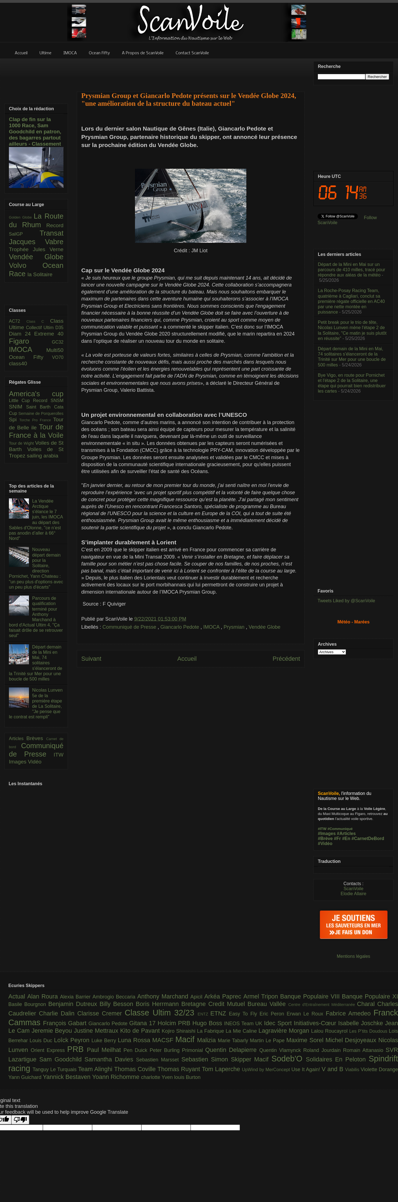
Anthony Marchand (163, 996)
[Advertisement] (191, 71)
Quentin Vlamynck (281, 1050)
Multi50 (54, 350)
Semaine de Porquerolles (40, 413)
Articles (17, 738)
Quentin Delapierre (232, 1049)
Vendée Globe (264, 627)
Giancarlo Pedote (180, 627)
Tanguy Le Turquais (55, 1069)
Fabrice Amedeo (350, 1013)
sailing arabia (42, 456)
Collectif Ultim (40, 327)
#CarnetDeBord (368, 838)
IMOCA (212, 627)
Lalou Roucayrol (330, 1031)
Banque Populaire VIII (311, 996)
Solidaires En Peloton (337, 1059)
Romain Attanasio (364, 1050)
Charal (367, 1003)
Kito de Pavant (141, 1030)
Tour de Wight (22, 443)
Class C (38, 321)
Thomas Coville (136, 1069)
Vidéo (34, 762)
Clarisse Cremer (101, 1013)
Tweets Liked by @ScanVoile (346, 600)
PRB (77, 1049)
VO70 (57, 357)
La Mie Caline (242, 1031)
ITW (58, 755)
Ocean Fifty (30, 357)
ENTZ (204, 1014)
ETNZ (219, 1013)
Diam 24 (21, 334)
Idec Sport (279, 1023)
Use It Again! (306, 1069)
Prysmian (234, 627)
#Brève (325, 838)
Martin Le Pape (268, 1040)
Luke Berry (105, 1040)
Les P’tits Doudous (369, 1031)
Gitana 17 (143, 1023)
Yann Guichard (25, 1077)
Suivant (91, 658)
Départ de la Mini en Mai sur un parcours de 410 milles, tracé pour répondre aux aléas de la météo (351, 269)
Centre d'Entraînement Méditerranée (322, 1004)
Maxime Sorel (306, 1040)
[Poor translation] (20, 1119)
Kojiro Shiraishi (179, 1031)
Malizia (207, 1040)
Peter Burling (166, 1050)
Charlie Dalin (58, 1013)
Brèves (36, 738)
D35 (59, 327)
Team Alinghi (96, 1069)
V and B (333, 1069)
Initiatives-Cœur (316, 1023)
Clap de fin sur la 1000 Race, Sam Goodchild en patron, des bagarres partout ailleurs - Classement (35, 131)
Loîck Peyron (73, 1040)
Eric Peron (273, 1014)
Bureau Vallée (267, 1003)
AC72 (17, 321)
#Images (327, 833)
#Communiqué (340, 829)
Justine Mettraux (97, 1030)
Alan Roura (43, 996)
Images (18, 762)
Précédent (286, 658)
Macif (186, 1039)
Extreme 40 (48, 334)
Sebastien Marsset (158, 1060)
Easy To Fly (244, 1014)
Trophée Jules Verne (36, 249)
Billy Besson (118, 1003)
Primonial (193, 1050)
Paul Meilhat (105, 1049)
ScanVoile (353, 888)
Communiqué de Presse (130, 627)
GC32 (57, 342)
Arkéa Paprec (224, 996)
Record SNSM (48, 400)
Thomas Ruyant (180, 1069)
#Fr (337, 838)
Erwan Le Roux (306, 1014)
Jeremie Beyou (52, 1030)
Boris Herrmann (158, 1003)
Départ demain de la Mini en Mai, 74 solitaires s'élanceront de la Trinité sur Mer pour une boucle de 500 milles (35, 663)
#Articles (346, 833)
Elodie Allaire (354, 893)
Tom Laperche (222, 1069)
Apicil (197, 997)
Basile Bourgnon (28, 1004)
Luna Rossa (135, 1040)
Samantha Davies (110, 1059)
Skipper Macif (251, 1059)
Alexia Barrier (76, 997)
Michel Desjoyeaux (351, 1040)
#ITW (322, 829)
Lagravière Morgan (285, 1030)
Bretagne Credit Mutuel (214, 1003)
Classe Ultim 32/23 (161, 1012)
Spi (14, 419)
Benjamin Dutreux (74, 1003)
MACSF (163, 1040)
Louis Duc (42, 1040)
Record (54, 225)
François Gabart (65, 1023)
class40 (18, 363)
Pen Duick (137, 1050)
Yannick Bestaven (67, 1076)
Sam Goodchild (61, 1059)
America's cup (36, 394)
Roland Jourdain (323, 1050)
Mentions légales (353, 956)
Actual (17, 996)
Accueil (187, 658)
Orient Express (49, 1050)
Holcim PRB (175, 1023)
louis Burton (187, 1077)
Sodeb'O (288, 1058)
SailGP (24, 234)
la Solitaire (40, 274)
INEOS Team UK (244, 1023)
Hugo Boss (208, 1023)
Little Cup (21, 400)
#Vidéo (325, 843)
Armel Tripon (261, 996)
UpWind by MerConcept (266, 1069)
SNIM (17, 407)
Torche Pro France (36, 420)
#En (346, 838)
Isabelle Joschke (361, 1023)
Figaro (30, 341)
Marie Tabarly (234, 1040)
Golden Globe (21, 217)
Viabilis (353, 1069)
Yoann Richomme (116, 1076)
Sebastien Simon (206, 1059)
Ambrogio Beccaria (114, 997)
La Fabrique (211, 1031)
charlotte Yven (157, 1077)
